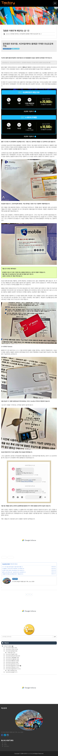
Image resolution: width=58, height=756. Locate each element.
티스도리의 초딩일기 (11, 672)
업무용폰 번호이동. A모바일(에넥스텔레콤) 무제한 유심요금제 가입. (25, 34)
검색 (55, 636)
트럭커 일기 (11, 652)
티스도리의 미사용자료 (12, 659)
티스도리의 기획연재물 (12, 657)
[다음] (31, 594)
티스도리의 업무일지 (11, 651)
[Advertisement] (29, 540)
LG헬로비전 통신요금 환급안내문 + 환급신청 (12, 574)
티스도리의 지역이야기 (12, 667)
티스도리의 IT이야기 (7, 48)
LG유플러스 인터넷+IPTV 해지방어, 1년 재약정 (12, 568)
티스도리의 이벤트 (11, 647)
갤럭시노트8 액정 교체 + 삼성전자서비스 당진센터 (13, 572)
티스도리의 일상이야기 (13, 665)
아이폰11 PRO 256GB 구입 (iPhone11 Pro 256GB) (12, 570)
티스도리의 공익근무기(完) (13, 656)
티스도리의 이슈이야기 (12, 662)
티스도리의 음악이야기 (12, 664)
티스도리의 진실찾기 (11, 654)
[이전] (27, 594)
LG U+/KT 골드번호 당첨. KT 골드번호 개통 (11, 566)
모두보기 (8, 646)
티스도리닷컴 (30, 753)
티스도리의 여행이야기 (12, 660)
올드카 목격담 (12, 670)
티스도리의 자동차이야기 (13, 669)
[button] (4, 16)
